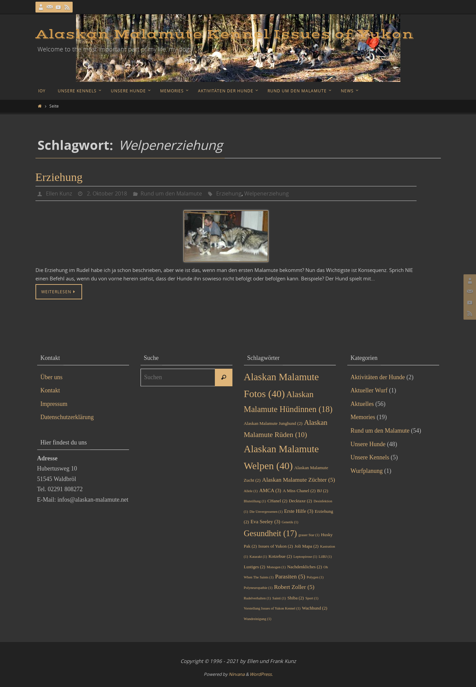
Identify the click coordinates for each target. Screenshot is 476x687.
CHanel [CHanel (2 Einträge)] (277, 500)
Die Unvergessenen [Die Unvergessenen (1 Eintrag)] (265, 511)
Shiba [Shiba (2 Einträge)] (295, 597)
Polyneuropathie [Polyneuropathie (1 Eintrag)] (258, 588)
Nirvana (237, 674)
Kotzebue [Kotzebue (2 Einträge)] (280, 556)
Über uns (52, 377)
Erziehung (59, 177)
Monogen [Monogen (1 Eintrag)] (276, 567)
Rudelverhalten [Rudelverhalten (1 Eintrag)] (257, 598)
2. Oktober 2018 (107, 193)
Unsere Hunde (368, 444)
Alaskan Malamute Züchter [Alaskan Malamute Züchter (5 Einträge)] (298, 479)
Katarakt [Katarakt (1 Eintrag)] (258, 556)
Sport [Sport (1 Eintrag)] (311, 598)
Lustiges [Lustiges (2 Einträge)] (255, 566)
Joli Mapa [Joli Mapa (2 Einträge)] (307, 546)
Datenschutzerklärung (67, 417)
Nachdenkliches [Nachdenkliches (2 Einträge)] (304, 566)
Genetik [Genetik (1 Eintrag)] (290, 522)
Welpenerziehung (266, 193)
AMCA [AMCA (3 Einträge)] (270, 490)
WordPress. (261, 674)
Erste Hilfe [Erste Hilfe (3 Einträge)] (298, 511)
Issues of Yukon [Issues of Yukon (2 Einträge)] (275, 546)
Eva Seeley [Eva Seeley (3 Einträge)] (265, 521)
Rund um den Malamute (171, 193)
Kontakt (50, 390)
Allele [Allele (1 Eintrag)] (251, 491)
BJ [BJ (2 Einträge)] (322, 490)
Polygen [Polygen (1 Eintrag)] (315, 577)
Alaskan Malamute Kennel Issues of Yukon (224, 34)
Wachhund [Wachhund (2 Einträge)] (314, 608)
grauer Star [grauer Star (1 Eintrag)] (308, 535)
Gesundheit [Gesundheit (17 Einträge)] (270, 533)
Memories (363, 417)
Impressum (54, 403)
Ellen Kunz (59, 193)
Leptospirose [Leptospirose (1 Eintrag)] (305, 556)
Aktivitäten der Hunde (378, 377)
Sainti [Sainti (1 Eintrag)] (279, 598)
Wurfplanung (367, 470)
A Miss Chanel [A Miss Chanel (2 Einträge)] (299, 490)
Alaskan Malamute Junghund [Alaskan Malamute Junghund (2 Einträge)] (273, 423)
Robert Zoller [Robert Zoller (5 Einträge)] (294, 586)
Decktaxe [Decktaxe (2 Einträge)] (300, 500)
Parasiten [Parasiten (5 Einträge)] (290, 576)
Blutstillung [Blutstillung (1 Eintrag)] (255, 501)
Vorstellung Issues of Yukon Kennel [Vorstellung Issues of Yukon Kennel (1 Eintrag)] (272, 608)
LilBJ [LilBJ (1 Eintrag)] (325, 556)
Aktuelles (362, 403)
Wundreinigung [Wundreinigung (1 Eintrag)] (258, 619)
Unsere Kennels (370, 457)
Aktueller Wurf (369, 390)
